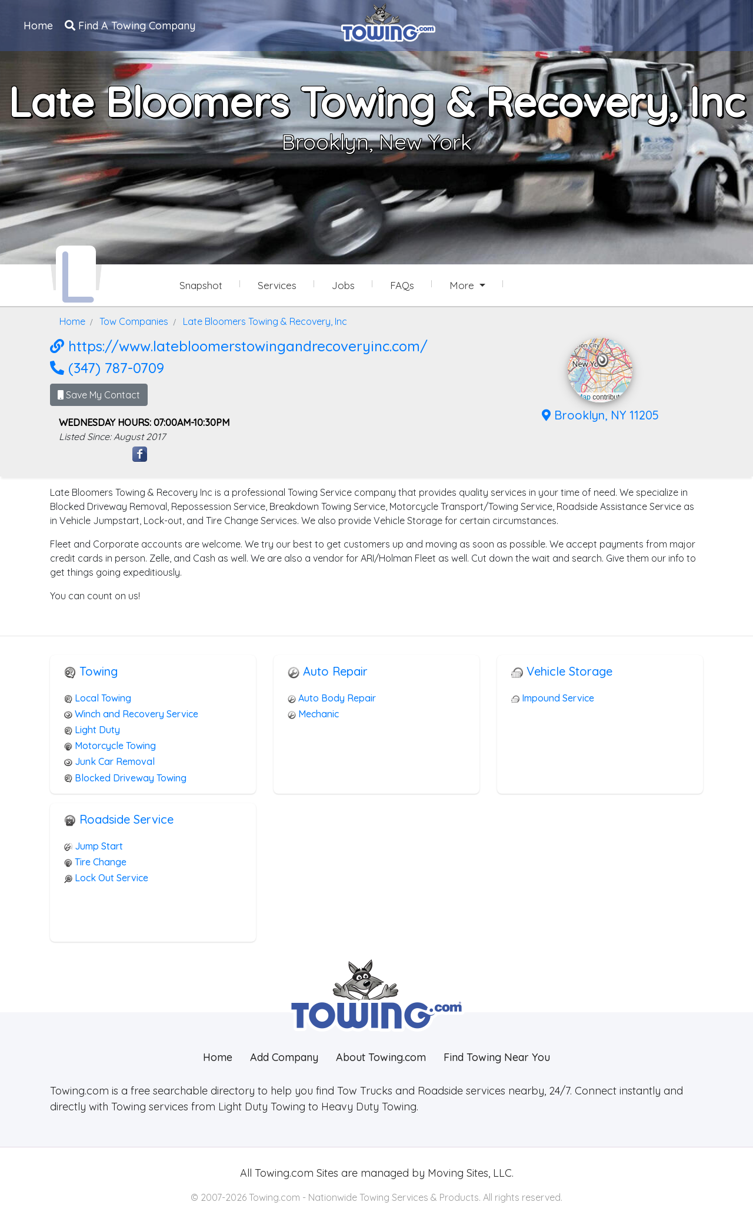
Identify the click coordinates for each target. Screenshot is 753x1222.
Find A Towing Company (130, 25)
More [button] (463, 285)
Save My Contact (99, 395)
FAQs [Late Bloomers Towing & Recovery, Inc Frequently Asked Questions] (402, 285)
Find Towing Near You (497, 1057)
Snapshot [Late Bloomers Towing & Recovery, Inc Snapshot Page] (200, 285)
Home (38, 25)
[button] (603, 360)
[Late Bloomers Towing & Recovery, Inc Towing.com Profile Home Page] (76, 275)
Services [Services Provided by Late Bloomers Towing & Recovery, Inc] (277, 285)
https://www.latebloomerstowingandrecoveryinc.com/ (239, 346)
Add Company (284, 1057)
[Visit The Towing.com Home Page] (388, 21)
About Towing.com (381, 1057)
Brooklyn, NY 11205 (600, 415)
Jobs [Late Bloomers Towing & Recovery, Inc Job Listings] (343, 285)
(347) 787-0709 (107, 368)
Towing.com (283, 1173)
